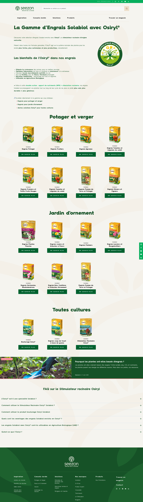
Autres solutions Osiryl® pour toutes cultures (35, 108)
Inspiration (21, 18)
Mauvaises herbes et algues (61, 487)
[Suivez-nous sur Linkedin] (128, 1)
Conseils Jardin (39, 18)
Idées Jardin (17, 486)
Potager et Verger (39, 480)
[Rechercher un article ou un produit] (83, 8)
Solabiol (77, 480)
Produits (70, 18)
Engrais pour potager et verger (30, 101)
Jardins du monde (19, 480)
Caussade (78, 490)
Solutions (57, 18)
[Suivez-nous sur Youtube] (125, 1)
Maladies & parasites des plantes (59, 482)
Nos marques (80, 477)
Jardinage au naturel (38, 490)
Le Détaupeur (79, 496)
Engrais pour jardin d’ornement (30, 104)
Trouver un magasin (117, 18)
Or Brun (77, 483)
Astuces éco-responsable (18, 490)
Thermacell (78, 493)
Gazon (36, 486)
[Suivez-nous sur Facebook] (118, 1)
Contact (119, 485)
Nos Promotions (100, 480)
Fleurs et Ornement (40, 483)
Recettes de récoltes (20, 483)
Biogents (77, 500)
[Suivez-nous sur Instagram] (115, 1)
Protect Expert (79, 486)
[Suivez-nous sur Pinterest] (122, 1)
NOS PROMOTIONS (104, 1)
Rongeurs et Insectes (61, 491)
